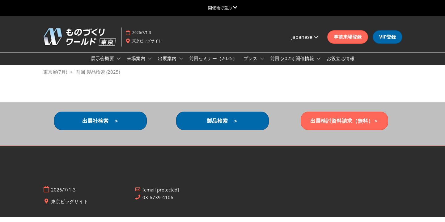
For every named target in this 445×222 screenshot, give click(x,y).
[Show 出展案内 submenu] (181, 58)
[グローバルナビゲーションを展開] (222, 7)
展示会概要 (103, 58)
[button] (347, 37)
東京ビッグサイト (147, 40)
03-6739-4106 (157, 197)
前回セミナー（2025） (213, 58)
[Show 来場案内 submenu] (150, 58)
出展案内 (168, 58)
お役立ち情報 (340, 58)
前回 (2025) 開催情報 (292, 58)
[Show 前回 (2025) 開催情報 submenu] (318, 58)
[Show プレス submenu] (262, 58)
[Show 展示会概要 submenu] (119, 58)
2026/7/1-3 (141, 32)
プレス (251, 58)
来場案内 (136, 58)
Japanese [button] (304, 37)
